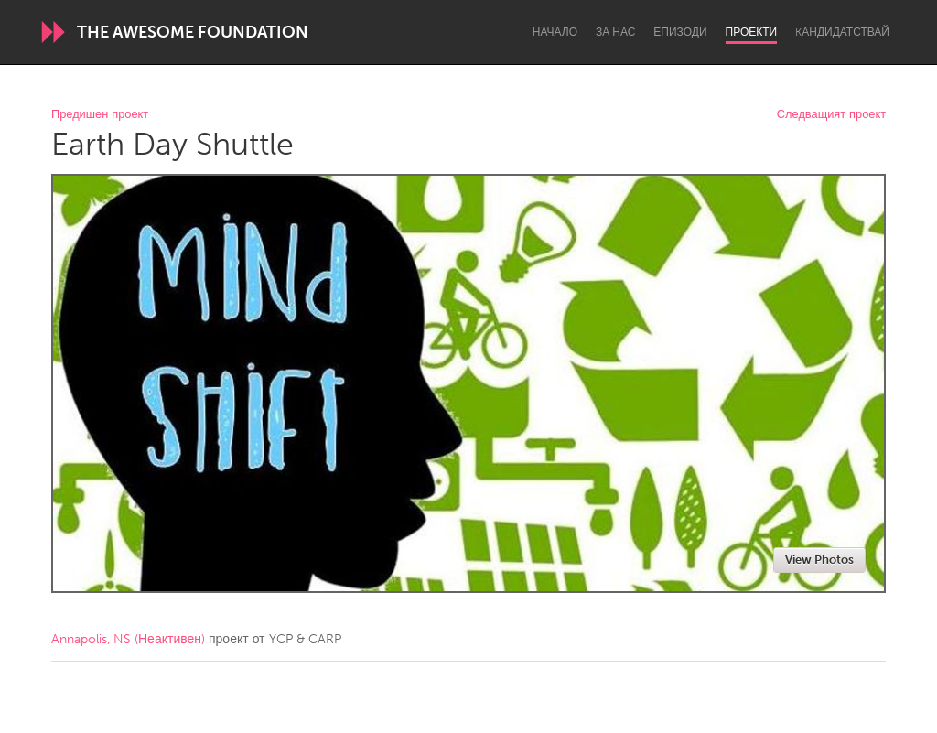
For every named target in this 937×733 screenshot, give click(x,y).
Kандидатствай (842, 32)
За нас (615, 32)
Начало (555, 32)
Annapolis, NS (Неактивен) (128, 639)
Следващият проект (831, 115)
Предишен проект (99, 115)
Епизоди (679, 32)
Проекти (752, 32)
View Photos (819, 559)
